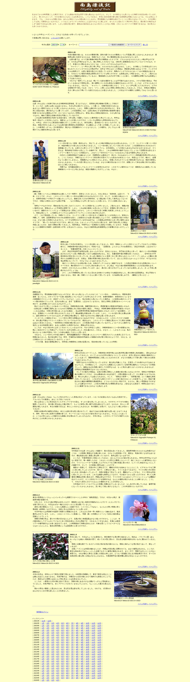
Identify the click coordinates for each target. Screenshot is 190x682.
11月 (43, 621)
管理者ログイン (42, 612)
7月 (72, 623)
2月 (47, 623)
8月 (77, 623)
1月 (43, 623)
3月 (52, 623)
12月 (49, 621)
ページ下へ (153, 96)
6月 (67, 623)
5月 (62, 623)
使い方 (145, 45)
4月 (57, 623)
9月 (82, 623)
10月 (87, 623)
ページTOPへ (143, 96)
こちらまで (55, 38)
